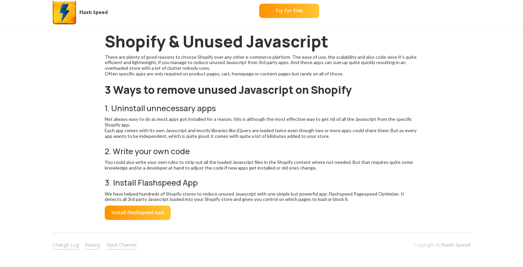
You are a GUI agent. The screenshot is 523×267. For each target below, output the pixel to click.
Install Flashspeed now (137, 212)
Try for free (289, 10)
